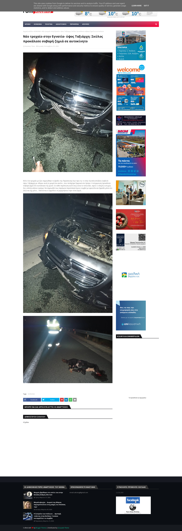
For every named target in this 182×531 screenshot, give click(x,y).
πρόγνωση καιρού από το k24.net (115, 17)
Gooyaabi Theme (63, 528)
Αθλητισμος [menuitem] (61, 24)
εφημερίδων (143, 398)
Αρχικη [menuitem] (27, 24)
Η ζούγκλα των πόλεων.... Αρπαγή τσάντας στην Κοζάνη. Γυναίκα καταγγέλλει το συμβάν (47, 516)
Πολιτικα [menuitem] (48, 24)
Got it (146, 6)
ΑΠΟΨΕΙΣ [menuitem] (85, 24)
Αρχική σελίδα (28, 31)
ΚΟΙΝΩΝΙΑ (37, 31)
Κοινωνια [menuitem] (38, 24)
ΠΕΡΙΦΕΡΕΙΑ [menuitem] (74, 24)
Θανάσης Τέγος (30, 46)
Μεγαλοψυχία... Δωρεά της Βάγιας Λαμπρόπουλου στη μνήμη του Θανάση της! (49, 504)
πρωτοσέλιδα (133, 398)
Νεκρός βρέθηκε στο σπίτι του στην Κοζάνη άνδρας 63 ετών (48, 493)
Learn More (136, 6)
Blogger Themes (41, 528)
